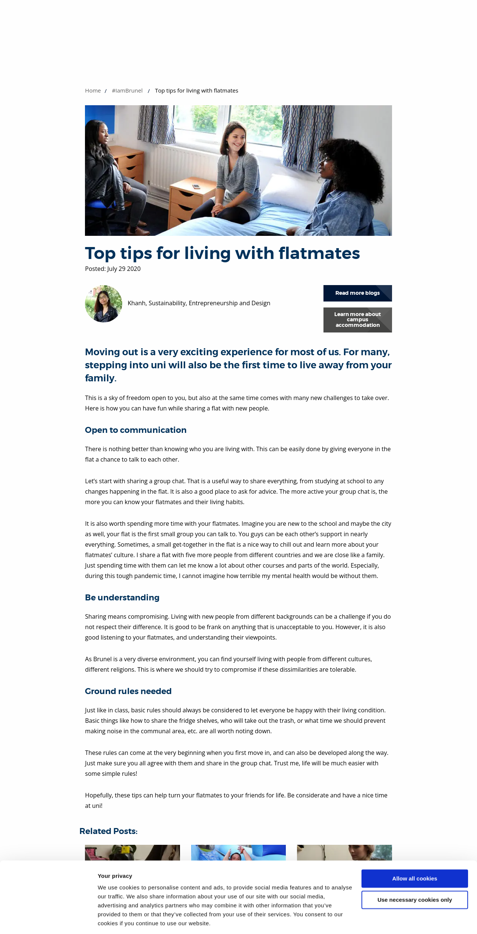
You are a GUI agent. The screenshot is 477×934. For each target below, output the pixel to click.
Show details (115, 919)
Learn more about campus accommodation (357, 320)
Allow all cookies (414, 854)
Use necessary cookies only (415, 875)
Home (93, 90)
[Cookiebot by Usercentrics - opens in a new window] (48, 919)
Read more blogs (357, 293)
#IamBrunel (127, 90)
